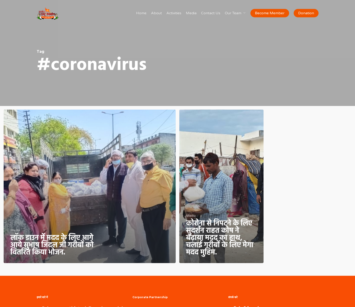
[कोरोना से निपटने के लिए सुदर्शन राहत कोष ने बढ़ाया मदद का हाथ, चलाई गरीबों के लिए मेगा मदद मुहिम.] (221, 186)
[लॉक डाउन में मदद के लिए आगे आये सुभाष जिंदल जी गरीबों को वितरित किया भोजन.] (90, 186)
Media (15, 230)
